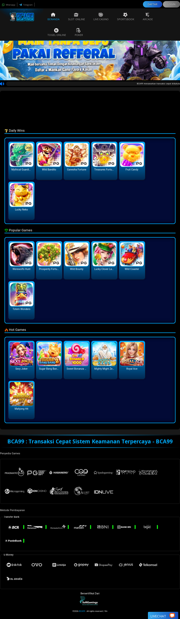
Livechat (162, 615)
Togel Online (56, 32)
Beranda (53, 16)
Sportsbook (125, 16)
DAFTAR (153, 4)
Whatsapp (8, 4)
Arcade (148, 16)
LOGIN (172, 4)
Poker (79, 32)
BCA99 (82, 611)
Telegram (26, 4)
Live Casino (101, 16)
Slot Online (76, 16)
